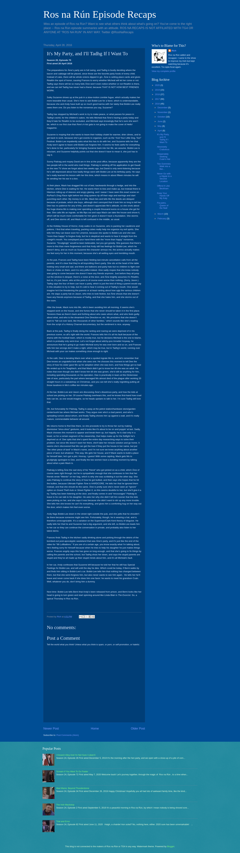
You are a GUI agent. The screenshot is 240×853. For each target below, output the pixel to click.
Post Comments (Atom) (67, 735)
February (162, 218)
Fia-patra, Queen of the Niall (162, 205)
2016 (157, 103)
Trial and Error (63, 821)
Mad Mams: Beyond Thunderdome (72, 788)
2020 (157, 85)
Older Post (138, 728)
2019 (157, 90)
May (160, 126)
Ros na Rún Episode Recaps (99, 14)
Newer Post (51, 728)
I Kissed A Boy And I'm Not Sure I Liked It (75, 755)
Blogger (170, 846)
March (161, 214)
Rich (174, 50)
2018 (157, 94)
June (160, 121)
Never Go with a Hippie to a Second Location (164, 177)
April (160, 130)
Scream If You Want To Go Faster (72, 771)
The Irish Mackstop (65, 804)
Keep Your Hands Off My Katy (163, 196)
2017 (157, 99)
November (163, 112)
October (162, 116)
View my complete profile (164, 71)
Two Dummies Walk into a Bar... (164, 166)
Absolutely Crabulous (163, 148)
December (163, 107)
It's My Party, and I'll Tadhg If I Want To (163, 138)
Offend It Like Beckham (163, 187)
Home (95, 728)
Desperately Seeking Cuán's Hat (163, 156)
